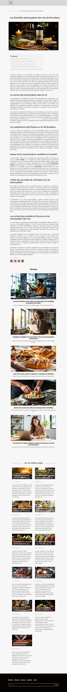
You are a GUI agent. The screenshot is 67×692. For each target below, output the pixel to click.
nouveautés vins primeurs (35, 119)
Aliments (17, 680)
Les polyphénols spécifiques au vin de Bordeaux (22, 61)
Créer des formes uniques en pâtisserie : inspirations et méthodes (33, 374)
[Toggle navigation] (11, 3)
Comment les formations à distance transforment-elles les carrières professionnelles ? (33, 444)
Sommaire (14, 56)
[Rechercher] (31, 684)
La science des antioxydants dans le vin (20, 59)
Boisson (23, 680)
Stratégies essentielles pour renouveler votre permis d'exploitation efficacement (33, 337)
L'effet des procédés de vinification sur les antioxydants (24, 66)
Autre (35, 680)
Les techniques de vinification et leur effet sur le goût (22, 610)
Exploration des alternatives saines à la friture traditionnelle (44, 511)
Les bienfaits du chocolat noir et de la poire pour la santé (22, 544)
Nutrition (16, 11)
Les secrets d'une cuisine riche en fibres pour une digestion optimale (45, 478)
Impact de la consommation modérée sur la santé (23, 64)
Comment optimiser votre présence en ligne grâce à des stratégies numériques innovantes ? (33, 302)
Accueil (10, 11)
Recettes (29, 680)
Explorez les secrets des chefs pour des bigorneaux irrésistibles (33, 408)
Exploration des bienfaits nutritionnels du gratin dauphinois (22, 511)
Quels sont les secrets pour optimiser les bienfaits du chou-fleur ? (22, 478)
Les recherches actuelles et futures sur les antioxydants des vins (26, 69)
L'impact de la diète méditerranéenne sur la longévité (44, 610)
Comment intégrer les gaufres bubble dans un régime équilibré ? (44, 577)
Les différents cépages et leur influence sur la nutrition (45, 544)
